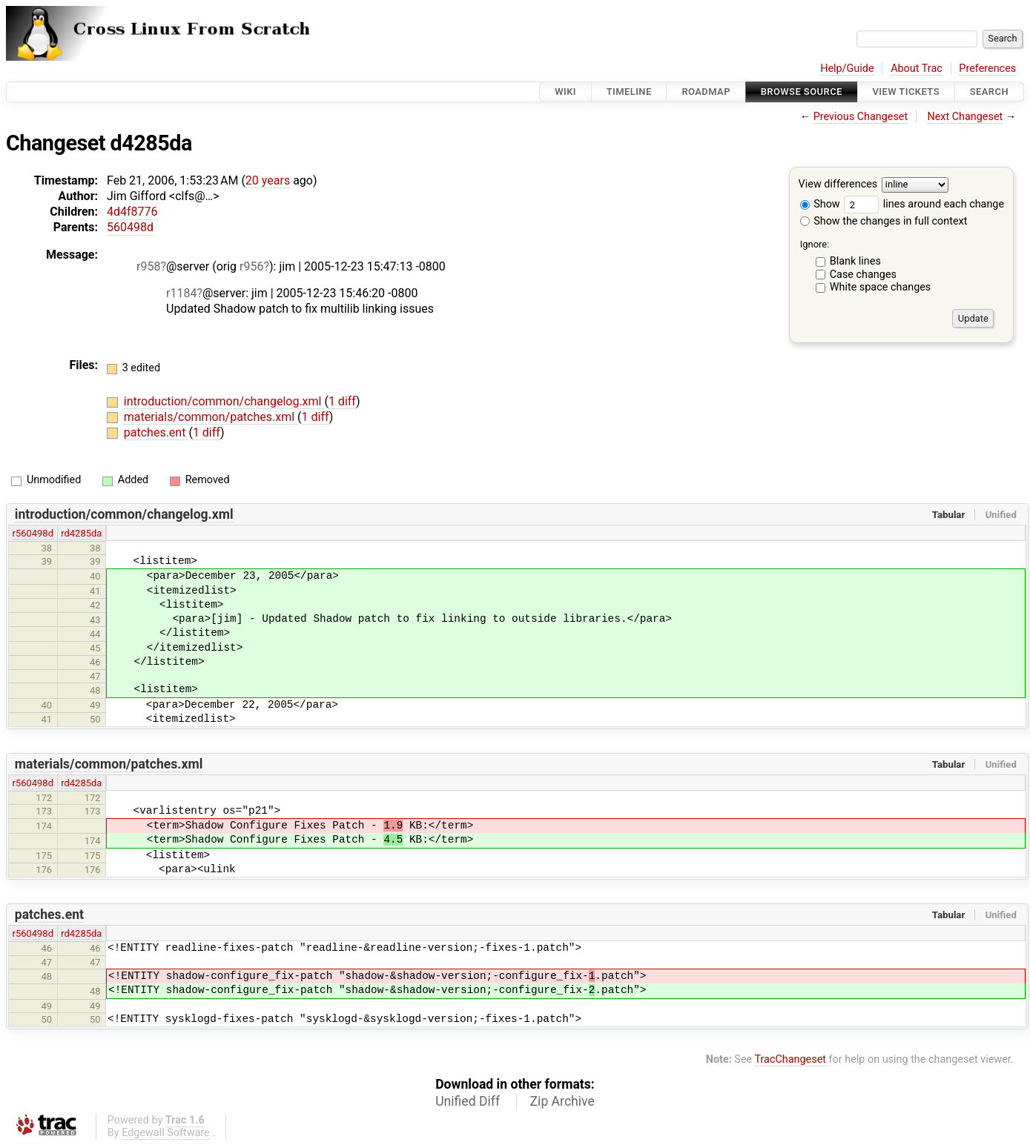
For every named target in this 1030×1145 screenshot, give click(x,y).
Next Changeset (965, 116)
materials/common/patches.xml (210, 417)
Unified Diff (467, 1101)
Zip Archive (562, 1101)
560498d (130, 227)
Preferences (987, 68)
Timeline (629, 91)
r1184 (181, 293)
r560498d (33, 533)
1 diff (342, 401)
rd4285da (81, 533)
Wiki (565, 91)
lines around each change (924, 204)
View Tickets (906, 91)
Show (820, 204)
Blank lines (855, 261)
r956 (251, 266)
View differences (838, 185)
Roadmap (705, 91)
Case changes (863, 274)
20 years (267, 180)
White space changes (880, 287)
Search (989, 91)
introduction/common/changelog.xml (224, 401)
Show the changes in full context (884, 221)
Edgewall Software (166, 1132)
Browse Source (801, 91)
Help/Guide (847, 68)
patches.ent (156, 432)
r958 (148, 266)
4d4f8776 (132, 212)
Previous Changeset (860, 116)
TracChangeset (790, 1059)
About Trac (916, 68)
